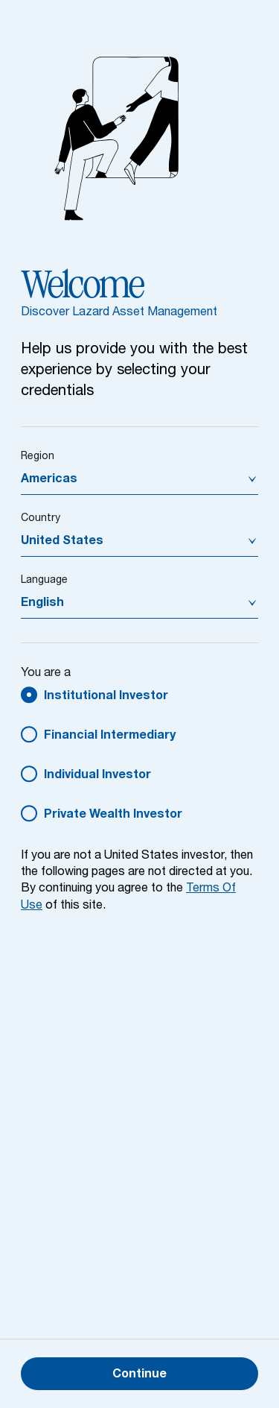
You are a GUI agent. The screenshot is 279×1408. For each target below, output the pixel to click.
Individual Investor (97, 776)
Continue (139, 1375)
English (42, 604)
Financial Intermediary (110, 736)
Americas (49, 480)
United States (62, 542)
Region (37, 457)
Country (40, 519)
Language (44, 580)
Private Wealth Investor (113, 815)
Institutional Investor (106, 697)
